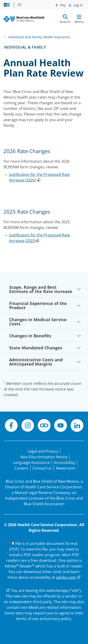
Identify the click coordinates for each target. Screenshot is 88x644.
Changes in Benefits (45, 336)
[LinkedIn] (77, 426)
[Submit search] (65, 19)
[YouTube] (60, 426)
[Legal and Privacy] (43, 451)
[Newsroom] (65, 468)
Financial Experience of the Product (45, 305)
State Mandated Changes (45, 348)
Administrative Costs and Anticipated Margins (45, 362)
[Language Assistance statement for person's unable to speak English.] (31, 462)
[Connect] (44, 426)
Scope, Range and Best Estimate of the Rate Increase (45, 289)
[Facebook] (11, 426)
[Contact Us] (42, 468)
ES (20, 5)
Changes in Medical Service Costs (45, 322)
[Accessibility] (64, 462)
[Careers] (21, 468)
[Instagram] (27, 426)
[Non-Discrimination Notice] (44, 456)
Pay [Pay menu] (62, 5)
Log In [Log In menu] (78, 5)
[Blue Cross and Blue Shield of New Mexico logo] (24, 19)
